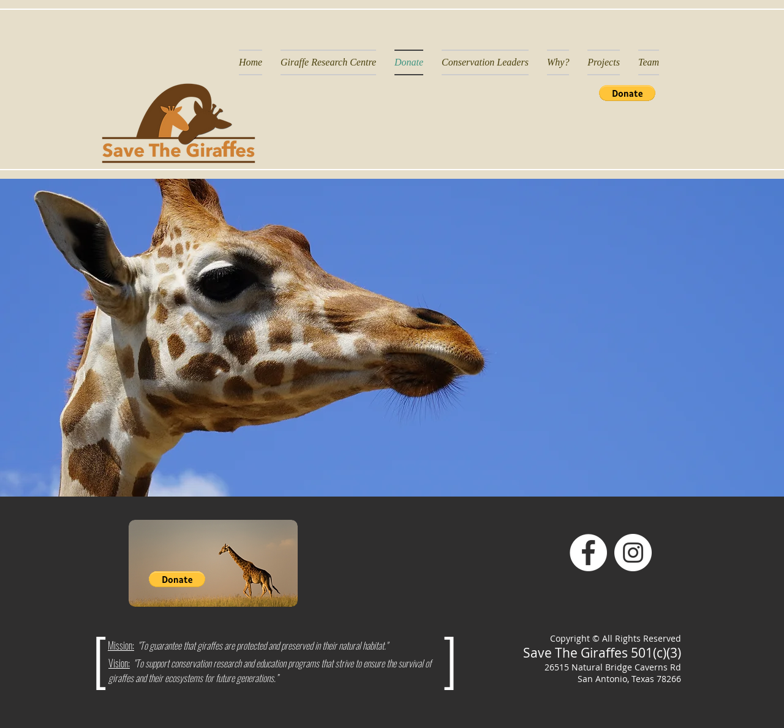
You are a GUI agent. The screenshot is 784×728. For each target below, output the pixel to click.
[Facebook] (588, 552)
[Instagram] (633, 552)
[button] (627, 93)
